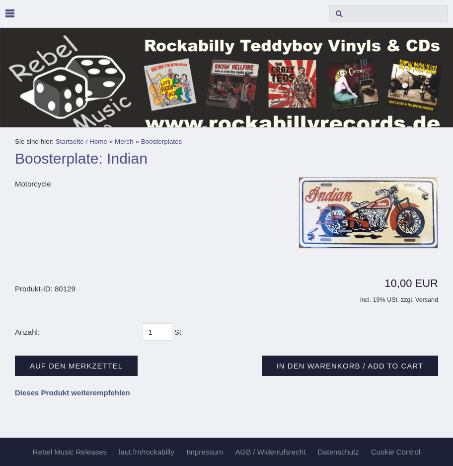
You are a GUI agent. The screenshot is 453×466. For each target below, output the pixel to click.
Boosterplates (161, 141)
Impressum (204, 452)
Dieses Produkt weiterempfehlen (72, 392)
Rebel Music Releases (70, 452)
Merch (124, 141)
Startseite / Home (81, 141)
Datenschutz (338, 452)
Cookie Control (395, 452)
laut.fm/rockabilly (146, 452)
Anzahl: (27, 332)
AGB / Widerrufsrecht (270, 452)
